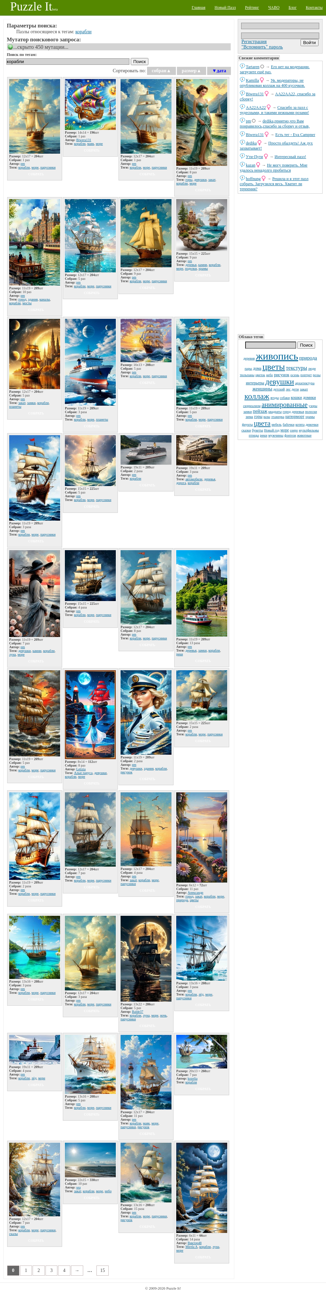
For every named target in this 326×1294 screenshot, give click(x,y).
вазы (267, 417)
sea (78, 1187)
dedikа (251, 143)
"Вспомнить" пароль (262, 47)
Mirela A (191, 1247)
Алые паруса (83, 773)
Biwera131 (255, 94)
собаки (285, 398)
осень (295, 375)
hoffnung (253, 178)
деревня (249, 358)
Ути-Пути (254, 156)
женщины (262, 388)
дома (257, 368)
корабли (83, 31)
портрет (306, 375)
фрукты (247, 424)
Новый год (271, 430)
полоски (311, 411)
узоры (313, 406)
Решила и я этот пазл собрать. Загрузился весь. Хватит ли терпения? (274, 183)
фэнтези (290, 435)
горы (258, 416)
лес (288, 389)
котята (300, 424)
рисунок (281, 374)
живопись (277, 356)
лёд (201, 994)
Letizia (81, 769)
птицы (254, 435)
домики (309, 397)
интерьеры (255, 383)
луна (12, 654)
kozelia (193, 1078)
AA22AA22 (256, 107)
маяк (90, 144)
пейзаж (260, 411)
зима (249, 416)
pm (248, 121)
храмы (310, 417)
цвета (262, 423)
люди (311, 368)
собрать (36, 174)
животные (304, 435)
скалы (13, 1234)
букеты (257, 430)
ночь (163, 1015)
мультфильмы (309, 430)
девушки (279, 382)
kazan (250, 165)
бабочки (288, 424)
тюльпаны (247, 375)
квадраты (275, 411)
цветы (273, 367)
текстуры (296, 368)
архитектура (304, 383)
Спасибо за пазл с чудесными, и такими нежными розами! (274, 110)
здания (33, 299)
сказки (246, 430)
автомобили (193, 479)
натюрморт (294, 416)
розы (317, 375)
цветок (260, 375)
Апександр (195, 892)
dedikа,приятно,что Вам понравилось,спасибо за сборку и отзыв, (275, 124)
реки (263, 435)
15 (102, 1270)
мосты (27, 303)
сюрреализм (251, 406)
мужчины (275, 435)
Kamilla (252, 80)
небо (269, 375)
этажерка (278, 417)
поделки (191, 268)
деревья (298, 411)
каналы (44, 299)
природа (308, 358)
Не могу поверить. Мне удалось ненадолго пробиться (273, 168)
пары (248, 368)
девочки (312, 424)
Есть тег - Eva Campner (295, 134)
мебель (277, 424)
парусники (48, 167)
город (287, 411)
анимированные (284, 404)
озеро (294, 430)
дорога (181, 483)
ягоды (274, 398)
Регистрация (254, 41)
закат (304, 389)
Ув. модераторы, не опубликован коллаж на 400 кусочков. (272, 83)
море (284, 430)
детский (279, 389)
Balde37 (137, 1011)
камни (202, 265)
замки (247, 411)
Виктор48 (195, 1243)
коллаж (256, 396)
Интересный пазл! (290, 156)
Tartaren (252, 66)
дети (295, 389)
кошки (296, 397)
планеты (15, 406)
